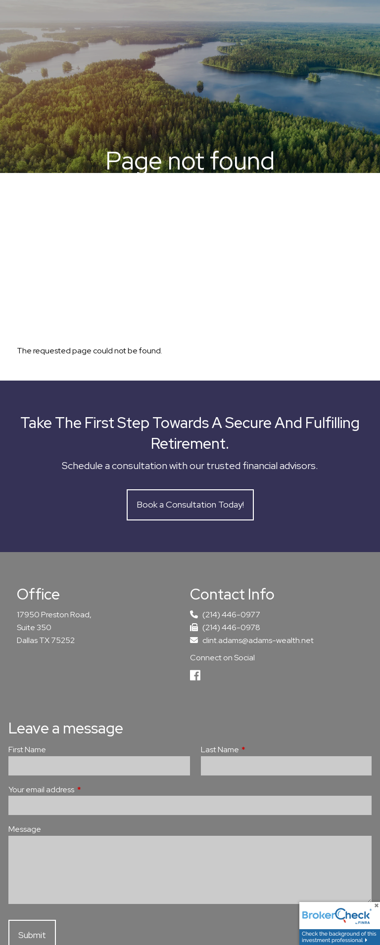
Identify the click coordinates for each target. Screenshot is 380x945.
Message (24, 829)
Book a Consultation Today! (190, 504)
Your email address (77, 789)
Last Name (256, 749)
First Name (27, 749)
